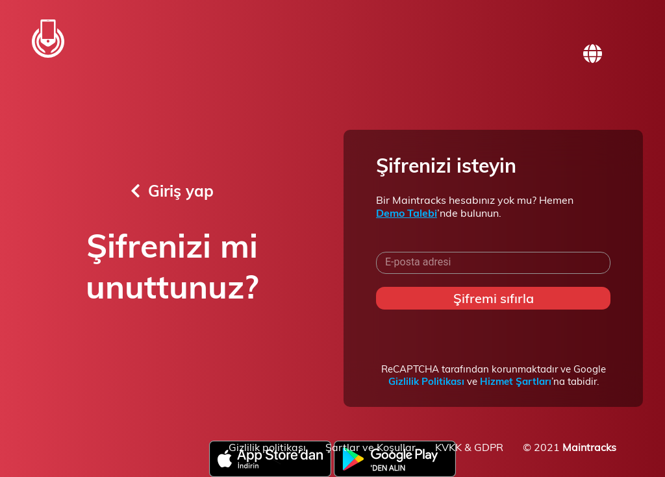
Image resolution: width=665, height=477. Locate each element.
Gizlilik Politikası (426, 381)
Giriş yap (172, 191)
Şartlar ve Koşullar (370, 447)
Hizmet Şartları (515, 381)
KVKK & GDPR (469, 447)
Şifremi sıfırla (493, 298)
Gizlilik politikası (267, 447)
